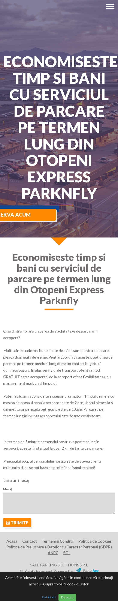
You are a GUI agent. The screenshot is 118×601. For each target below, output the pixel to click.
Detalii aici (49, 597)
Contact (29, 541)
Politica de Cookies (95, 541)
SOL (66, 552)
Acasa (11, 541)
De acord (67, 597)
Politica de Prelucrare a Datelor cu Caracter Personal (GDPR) (59, 547)
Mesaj (7, 489)
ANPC (53, 552)
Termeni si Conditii (57, 541)
